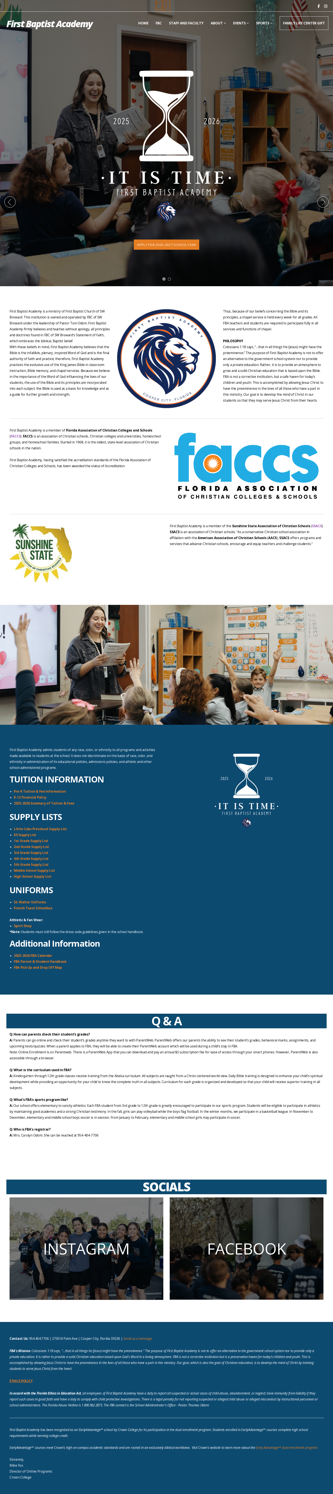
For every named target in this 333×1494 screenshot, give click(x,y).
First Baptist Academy (49, 23)
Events (241, 23)
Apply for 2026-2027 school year (166, 244)
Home (143, 23)
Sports (264, 23)
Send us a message (137, 1338)
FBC (159, 23)
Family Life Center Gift (304, 23)
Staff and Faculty (186, 23)
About (218, 23)
